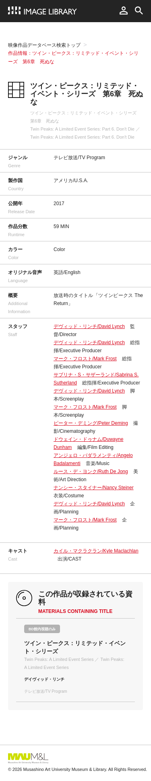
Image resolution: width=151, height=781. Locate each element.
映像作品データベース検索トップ (44, 45)
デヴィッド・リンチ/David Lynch (89, 326)
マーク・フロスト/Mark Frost (85, 358)
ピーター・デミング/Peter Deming (91, 423)
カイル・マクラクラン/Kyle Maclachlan (96, 551)
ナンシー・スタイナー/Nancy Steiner (94, 487)
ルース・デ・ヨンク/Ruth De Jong (91, 471)
